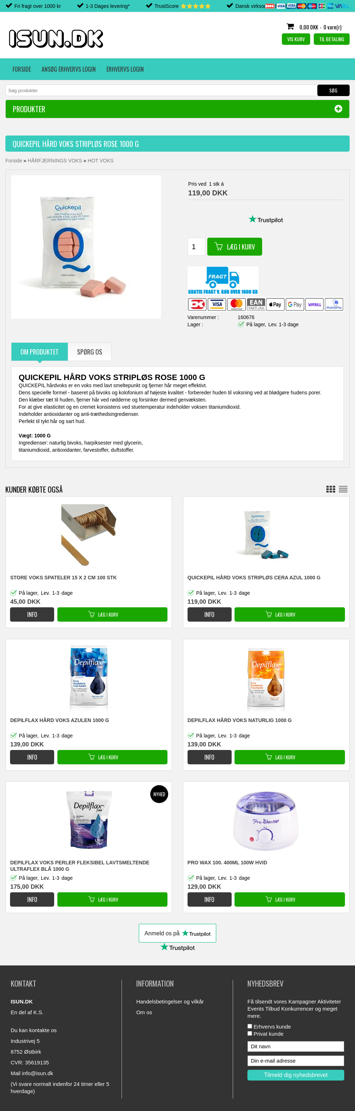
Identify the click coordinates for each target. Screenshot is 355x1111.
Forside (22, 69)
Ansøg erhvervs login (69, 69)
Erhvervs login (125, 69)
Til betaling (331, 39)
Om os (144, 1012)
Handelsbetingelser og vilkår (170, 1001)
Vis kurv (296, 39)
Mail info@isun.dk (32, 1073)
